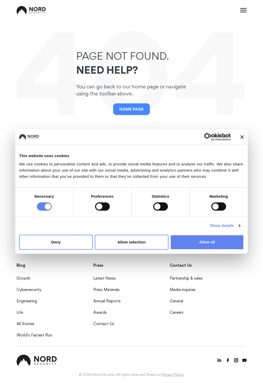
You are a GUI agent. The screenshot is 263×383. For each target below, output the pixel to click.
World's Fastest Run (34, 335)
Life (20, 312)
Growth (23, 278)
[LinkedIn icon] (220, 360)
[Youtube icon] (244, 360)
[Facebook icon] (228, 360)
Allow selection (131, 242)
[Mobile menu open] (243, 10)
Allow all (207, 242)
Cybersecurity (29, 289)
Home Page (131, 109)
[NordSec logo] (31, 10)
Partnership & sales (186, 278)
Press (98, 265)
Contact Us (103, 323)
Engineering (27, 300)
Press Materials (106, 289)
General (176, 300)
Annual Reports (107, 300)
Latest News (104, 278)
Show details (222, 225)
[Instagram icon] (236, 360)
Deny (56, 242)
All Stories (25, 323)
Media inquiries (183, 289)
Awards (100, 312)
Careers (176, 312)
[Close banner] (242, 137)
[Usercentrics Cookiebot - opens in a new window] (208, 137)
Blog (21, 265)
